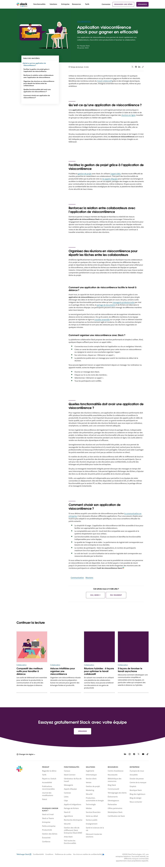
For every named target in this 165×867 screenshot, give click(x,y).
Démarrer (142, 4)
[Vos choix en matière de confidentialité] (87, 854)
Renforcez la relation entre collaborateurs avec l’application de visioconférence (38, 76)
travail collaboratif (104, 81)
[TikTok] (148, 754)
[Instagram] (130, 754)
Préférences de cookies (63, 854)
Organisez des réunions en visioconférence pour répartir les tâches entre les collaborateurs (39, 83)
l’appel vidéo (115, 173)
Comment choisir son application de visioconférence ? (37, 96)
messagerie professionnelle (123, 302)
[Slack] (22, 4)
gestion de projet (85, 173)
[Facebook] (134, 754)
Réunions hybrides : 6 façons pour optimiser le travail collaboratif (99, 671)
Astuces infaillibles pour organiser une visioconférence (62, 671)
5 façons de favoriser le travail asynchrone (130, 670)
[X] (139, 754)
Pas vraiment (116, 595)
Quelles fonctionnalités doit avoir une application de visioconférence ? (37, 90)
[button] (26, 754)
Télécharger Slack (24, 854)
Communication (77, 577)
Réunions (89, 577)
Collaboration (83, 21)
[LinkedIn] (125, 754)
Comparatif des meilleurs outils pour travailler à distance (30, 671)
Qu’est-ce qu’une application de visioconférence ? (35, 64)
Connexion (106, 4)
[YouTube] (143, 754)
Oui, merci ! (95, 595)
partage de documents (106, 305)
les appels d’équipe (109, 179)
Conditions (49, 854)
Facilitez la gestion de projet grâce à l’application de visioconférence (36, 70)
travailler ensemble (102, 319)
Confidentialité (38, 854)
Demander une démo (123, 4)
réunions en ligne (128, 115)
